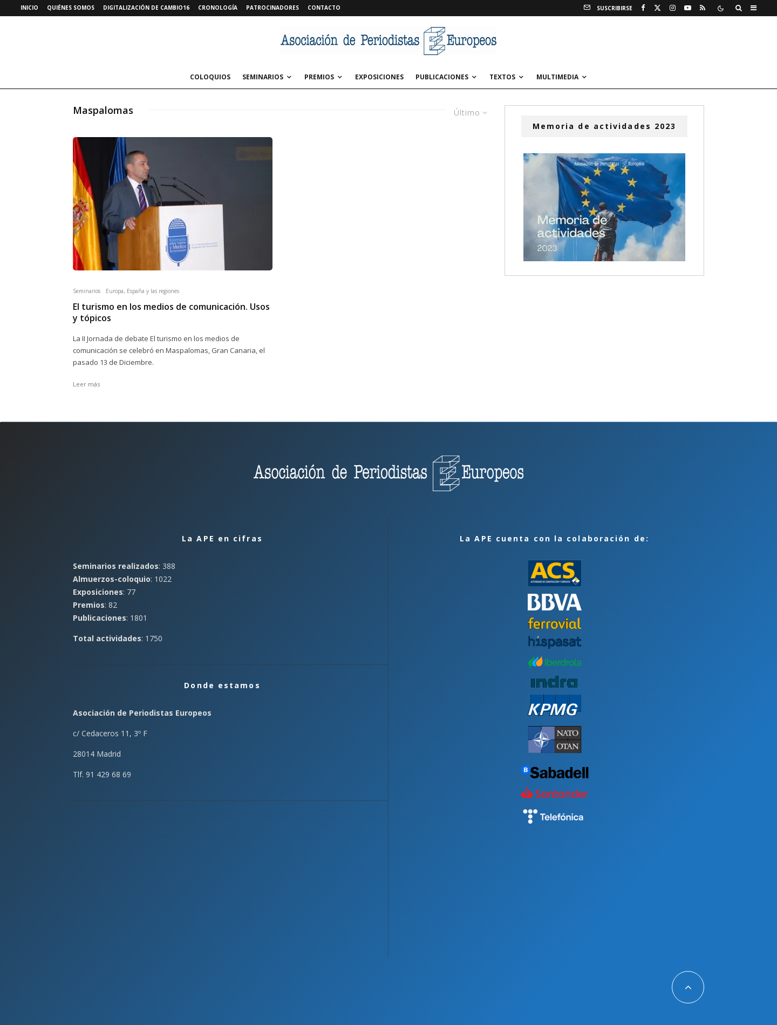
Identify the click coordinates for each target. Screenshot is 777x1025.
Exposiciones (379, 77)
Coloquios (210, 77)
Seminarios (262, 77)
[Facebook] (643, 8)
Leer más (86, 384)
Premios (319, 77)
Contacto (324, 7)
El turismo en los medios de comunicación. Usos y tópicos (171, 312)
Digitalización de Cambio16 (146, 7)
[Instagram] (672, 8)
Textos (502, 77)
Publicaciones (441, 77)
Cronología (217, 7)
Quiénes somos (70, 7)
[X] (657, 8)
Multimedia (557, 77)
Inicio (29, 7)
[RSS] (703, 8)
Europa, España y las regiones (142, 291)
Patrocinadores (272, 7)
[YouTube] (688, 8)
